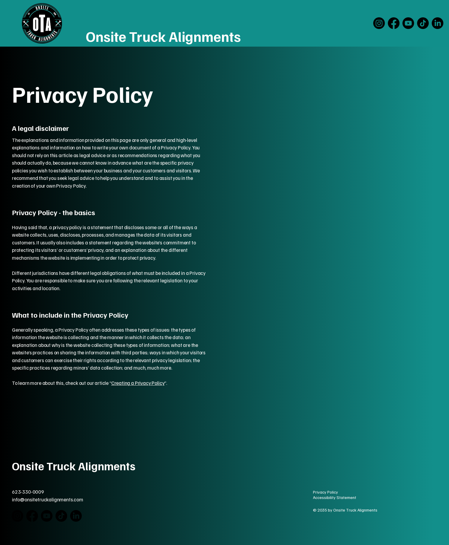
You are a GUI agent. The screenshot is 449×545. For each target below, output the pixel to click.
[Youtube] (408, 23)
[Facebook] (393, 23)
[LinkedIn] (437, 23)
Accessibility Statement (334, 497)
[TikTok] (423, 23)
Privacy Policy (325, 492)
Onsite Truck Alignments (163, 36)
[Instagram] (379, 23)
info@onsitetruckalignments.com (47, 499)
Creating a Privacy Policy (138, 383)
